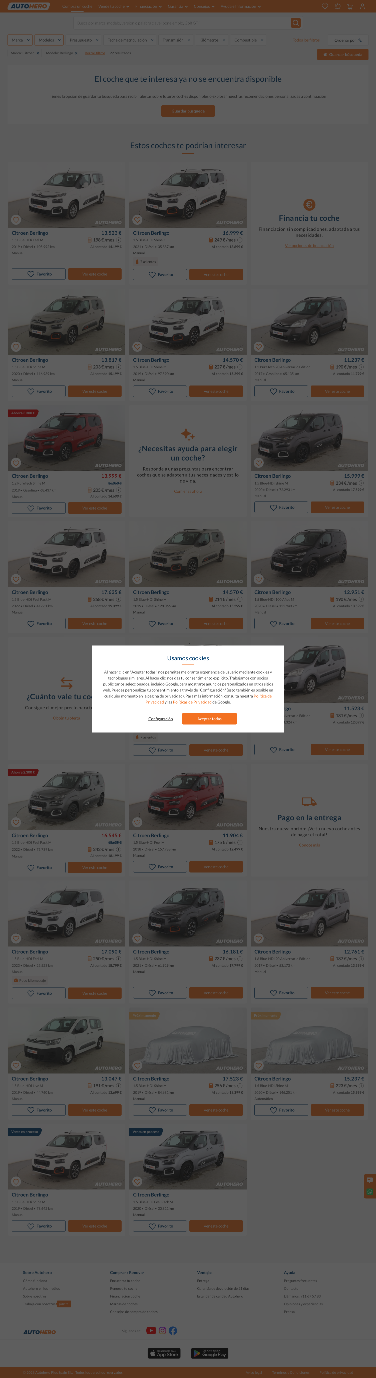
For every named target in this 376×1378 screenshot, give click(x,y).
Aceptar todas (209, 718)
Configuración (160, 718)
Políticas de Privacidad (192, 702)
